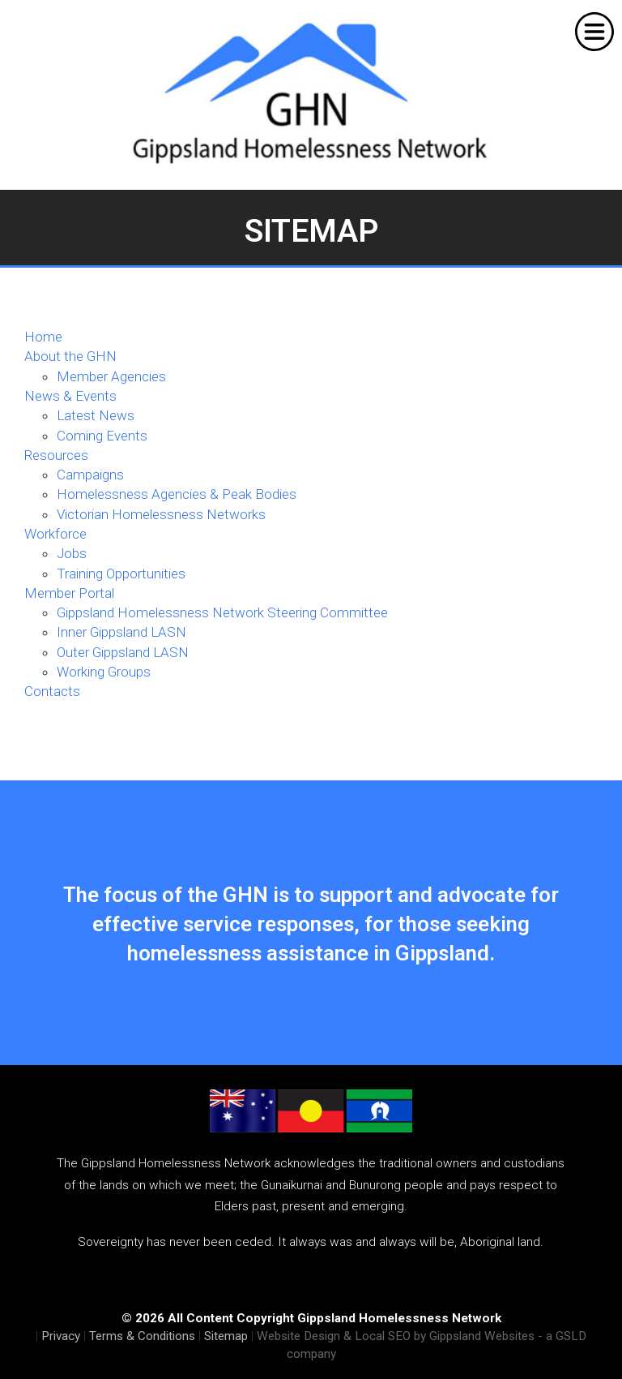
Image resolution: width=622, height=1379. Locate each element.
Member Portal (69, 593)
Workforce (55, 534)
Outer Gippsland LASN (123, 652)
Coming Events (102, 435)
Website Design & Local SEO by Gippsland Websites (396, 1336)
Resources (56, 455)
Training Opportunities (121, 573)
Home (43, 337)
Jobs (72, 553)
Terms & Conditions (142, 1336)
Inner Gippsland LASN (121, 632)
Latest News (95, 415)
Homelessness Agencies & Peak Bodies (176, 494)
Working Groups (104, 672)
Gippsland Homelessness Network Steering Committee (222, 612)
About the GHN (70, 356)
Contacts (52, 691)
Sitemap (226, 1336)
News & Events (70, 396)
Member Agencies (111, 376)
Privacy (60, 1336)
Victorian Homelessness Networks (161, 514)
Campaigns (90, 474)
